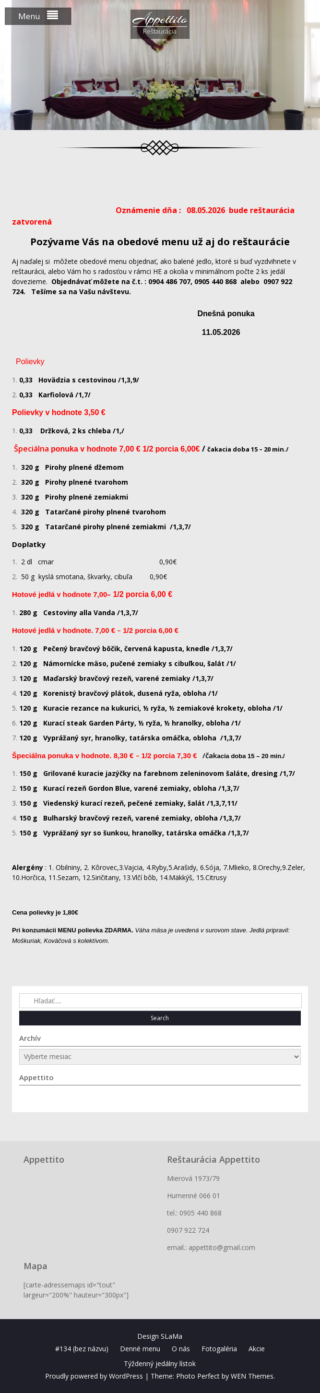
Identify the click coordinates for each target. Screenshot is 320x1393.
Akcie (257, 1348)
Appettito (160, 19)
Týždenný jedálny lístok (160, 1363)
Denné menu (140, 1348)
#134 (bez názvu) (81, 1348)
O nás (181, 1348)
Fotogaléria (219, 1348)
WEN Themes (252, 1376)
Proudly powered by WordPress (94, 1376)
